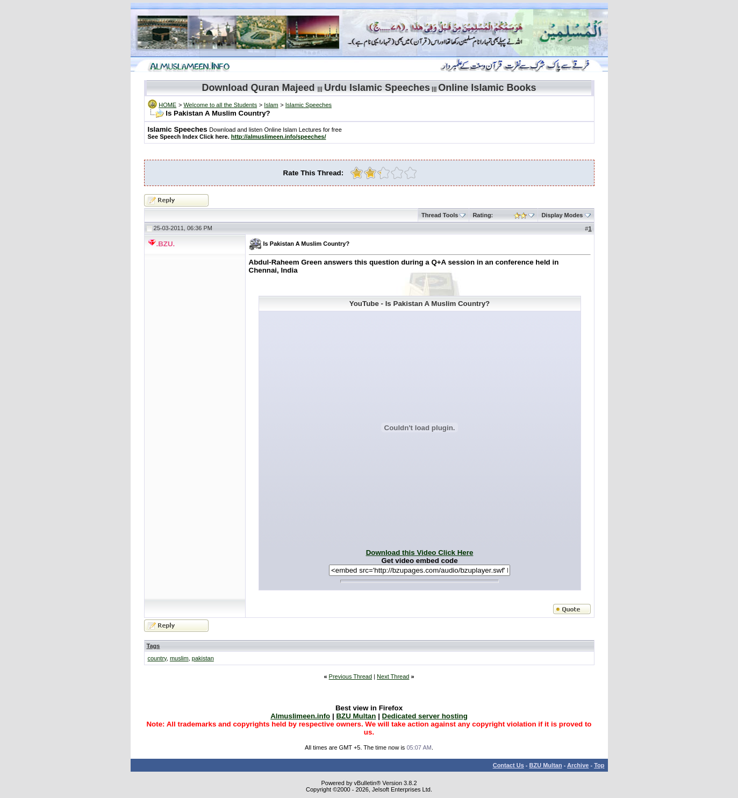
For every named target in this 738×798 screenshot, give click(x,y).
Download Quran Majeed (258, 87)
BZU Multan (545, 765)
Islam (271, 105)
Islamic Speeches (308, 105)
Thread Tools (439, 215)
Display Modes (562, 215)
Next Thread (393, 676)
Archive (578, 765)
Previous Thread (350, 676)
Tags (153, 646)
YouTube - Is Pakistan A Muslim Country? (419, 304)
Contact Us (508, 765)
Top (599, 765)
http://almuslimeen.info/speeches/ (278, 136)
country (157, 658)
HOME (167, 105)
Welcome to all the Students (220, 105)
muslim (179, 658)
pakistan (203, 658)
